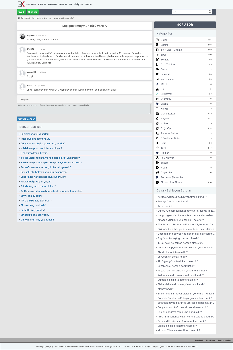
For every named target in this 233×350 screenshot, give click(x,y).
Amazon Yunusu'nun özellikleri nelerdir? (180, 219)
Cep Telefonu (168, 64)
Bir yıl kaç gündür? (31, 195)
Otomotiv (166, 98)
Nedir (164, 167)
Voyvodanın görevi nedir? (172, 256)
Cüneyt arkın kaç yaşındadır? (37, 219)
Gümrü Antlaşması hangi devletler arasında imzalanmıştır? (186, 210)
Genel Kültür (168, 113)
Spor (163, 54)
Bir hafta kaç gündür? (33, 210)
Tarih (164, 147)
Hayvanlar (166, 118)
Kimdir (164, 108)
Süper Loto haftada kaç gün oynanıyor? (43, 176)
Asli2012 (30, 85)
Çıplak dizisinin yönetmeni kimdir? (177, 325)
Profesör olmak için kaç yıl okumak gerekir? (46, 167)
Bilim (163, 143)
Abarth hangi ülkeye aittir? (172, 252)
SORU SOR (185, 24)
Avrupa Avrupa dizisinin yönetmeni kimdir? (182, 196)
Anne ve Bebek (169, 133)
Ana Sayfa (31, 4)
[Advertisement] (84, 245)
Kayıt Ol (89, 4)
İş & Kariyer (167, 157)
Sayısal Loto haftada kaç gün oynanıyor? (44, 172)
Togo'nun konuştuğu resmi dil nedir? (178, 238)
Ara (70, 4)
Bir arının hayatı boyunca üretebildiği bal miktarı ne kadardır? (186, 302)
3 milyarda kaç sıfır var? (34, 153)
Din (163, 89)
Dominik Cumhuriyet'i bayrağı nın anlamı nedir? (184, 298)
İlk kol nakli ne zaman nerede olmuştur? (180, 242)
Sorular (42, 4)
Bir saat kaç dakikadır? (34, 205)
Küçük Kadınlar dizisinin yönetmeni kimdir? (182, 270)
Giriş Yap (78, 4)
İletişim (194, 346)
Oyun (164, 69)
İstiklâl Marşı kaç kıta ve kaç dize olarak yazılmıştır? (50, 157)
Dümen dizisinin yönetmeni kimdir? (177, 279)
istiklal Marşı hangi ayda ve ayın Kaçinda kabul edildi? (51, 162)
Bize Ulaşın (210, 340)
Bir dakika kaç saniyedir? (35, 214)
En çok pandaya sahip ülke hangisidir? (179, 311)
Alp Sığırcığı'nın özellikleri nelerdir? (177, 261)
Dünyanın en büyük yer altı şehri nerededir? (182, 307)
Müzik (164, 84)
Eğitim (164, 44)
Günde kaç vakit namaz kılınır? (38, 186)
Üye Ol (21, 12)
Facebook (199, 340)
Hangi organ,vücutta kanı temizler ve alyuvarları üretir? (186, 215)
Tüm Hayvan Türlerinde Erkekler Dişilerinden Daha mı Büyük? (186, 224)
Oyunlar (63, 4)
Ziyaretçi (31, 49)
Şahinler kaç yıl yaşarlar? (35, 133)
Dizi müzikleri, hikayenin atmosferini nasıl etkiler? (185, 229)
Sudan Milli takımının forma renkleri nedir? (181, 321)
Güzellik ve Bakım (171, 138)
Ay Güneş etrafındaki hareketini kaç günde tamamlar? (51, 191)
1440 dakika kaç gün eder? (36, 200)
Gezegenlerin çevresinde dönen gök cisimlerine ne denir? (186, 233)
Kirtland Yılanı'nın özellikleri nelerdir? (178, 330)
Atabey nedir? (165, 288)
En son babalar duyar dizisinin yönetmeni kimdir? (185, 293)
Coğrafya (166, 128)
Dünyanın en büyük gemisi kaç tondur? (43, 143)
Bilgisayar (166, 93)
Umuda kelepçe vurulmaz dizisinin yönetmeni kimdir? (186, 247)
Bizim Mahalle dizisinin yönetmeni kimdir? (181, 284)
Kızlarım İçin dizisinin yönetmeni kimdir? (180, 275)
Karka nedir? (164, 206)
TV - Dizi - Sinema (171, 49)
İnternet (165, 74)
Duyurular (166, 172)
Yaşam (164, 162)
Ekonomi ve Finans (171, 182)
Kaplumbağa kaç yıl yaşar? (36, 181)
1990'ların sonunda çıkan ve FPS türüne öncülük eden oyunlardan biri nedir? (186, 316)
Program (52, 4)
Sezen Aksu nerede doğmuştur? (175, 265)
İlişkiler (165, 152)
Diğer (164, 39)
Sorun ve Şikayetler (172, 177)
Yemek (165, 59)
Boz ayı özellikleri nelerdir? (172, 201)
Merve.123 (31, 72)
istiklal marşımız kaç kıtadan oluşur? (41, 148)
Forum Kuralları (224, 340)
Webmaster (167, 79)
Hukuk (164, 123)
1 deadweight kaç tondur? (35, 138)
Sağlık (164, 103)
